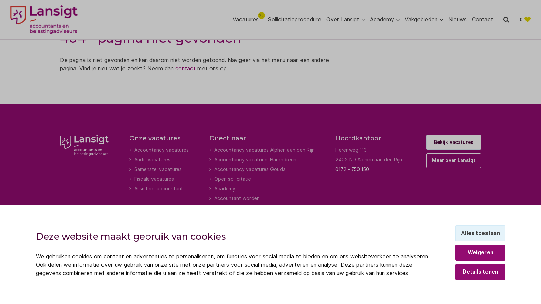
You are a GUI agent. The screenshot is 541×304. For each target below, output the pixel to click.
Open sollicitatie (232, 179)
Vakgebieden (421, 19)
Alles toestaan (480, 233)
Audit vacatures (152, 160)
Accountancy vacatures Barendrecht (256, 160)
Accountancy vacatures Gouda (250, 169)
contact (185, 68)
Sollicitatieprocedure (294, 19)
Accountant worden (237, 198)
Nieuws (457, 19)
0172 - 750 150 (352, 169)
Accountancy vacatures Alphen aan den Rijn (264, 150)
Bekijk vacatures (453, 142)
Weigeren (480, 252)
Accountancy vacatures (161, 150)
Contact (482, 19)
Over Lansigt (342, 19)
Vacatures (248, 19)
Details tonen (480, 271)
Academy (382, 19)
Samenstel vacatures (158, 169)
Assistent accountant (158, 189)
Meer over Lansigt (453, 160)
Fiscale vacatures (154, 179)
